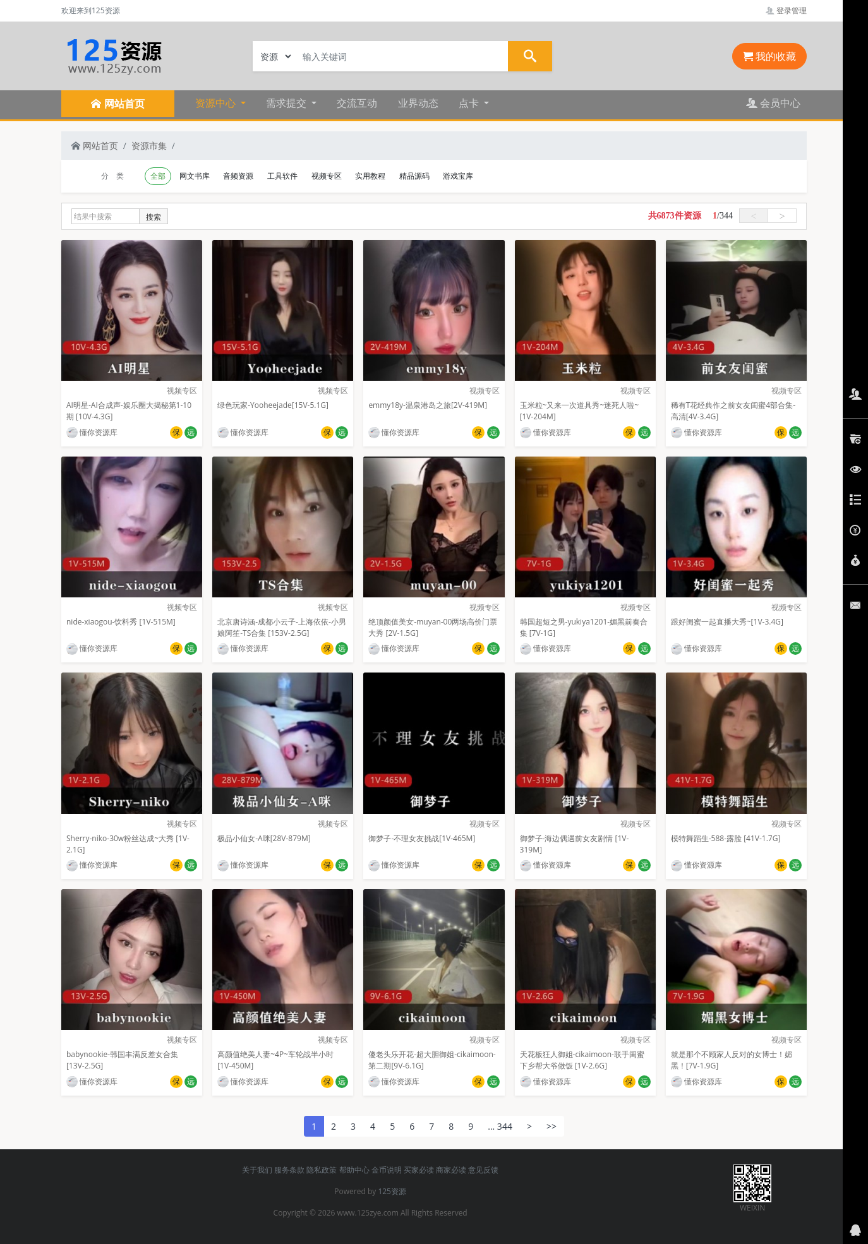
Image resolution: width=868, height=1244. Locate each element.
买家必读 (419, 1169)
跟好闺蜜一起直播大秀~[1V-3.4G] (727, 621)
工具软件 (282, 175)
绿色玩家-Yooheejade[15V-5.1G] (273, 405)
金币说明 (386, 1169)
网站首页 (94, 146)
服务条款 (289, 1169)
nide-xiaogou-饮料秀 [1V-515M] (121, 621)
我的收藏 (769, 56)
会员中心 (773, 103)
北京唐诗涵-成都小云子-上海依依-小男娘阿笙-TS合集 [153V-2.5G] (281, 627)
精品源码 (414, 175)
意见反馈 (483, 1169)
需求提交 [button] (287, 103)
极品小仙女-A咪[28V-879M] (263, 838)
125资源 (392, 1191)
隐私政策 (321, 1169)
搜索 (153, 217)
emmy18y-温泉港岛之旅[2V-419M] (427, 405)
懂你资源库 (92, 432)
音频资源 (238, 175)
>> (551, 1126)
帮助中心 (354, 1169)
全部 (158, 175)
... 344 (500, 1126)
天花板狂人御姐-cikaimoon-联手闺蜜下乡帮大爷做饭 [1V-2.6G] (582, 1060)
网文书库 (194, 175)
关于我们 (257, 1169)
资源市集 (149, 146)
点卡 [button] (470, 103)
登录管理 (786, 10)
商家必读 (451, 1169)
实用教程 (370, 175)
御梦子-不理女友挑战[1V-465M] (421, 838)
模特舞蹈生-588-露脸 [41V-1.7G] (726, 838)
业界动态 (418, 103)
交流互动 (357, 103)
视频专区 (326, 175)
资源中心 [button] (216, 103)
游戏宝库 (458, 175)
